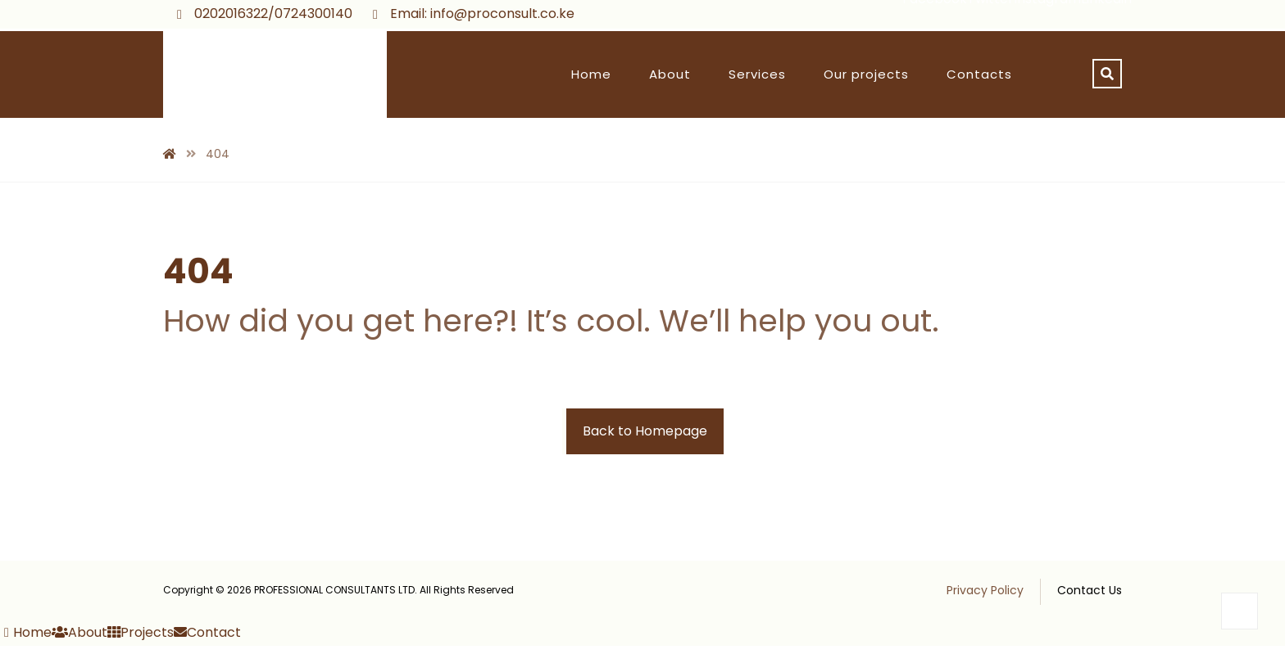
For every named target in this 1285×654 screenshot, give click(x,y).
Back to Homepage (645, 431)
